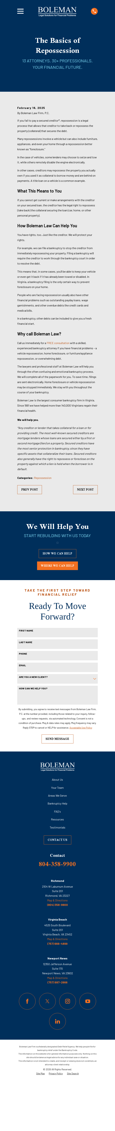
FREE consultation (58, 393)
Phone (23, 703)
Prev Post (29, 539)
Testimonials (57, 877)
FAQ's (57, 861)
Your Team (57, 837)
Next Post (85, 539)
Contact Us (57, 890)
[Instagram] (67, 1051)
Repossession (42, 528)
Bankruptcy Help (57, 853)
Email (22, 715)
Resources (57, 869)
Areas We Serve (57, 845)
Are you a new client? (33, 727)
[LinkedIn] (57, 1071)
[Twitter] (47, 1051)
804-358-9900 (57, 914)
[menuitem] (40, 1124)
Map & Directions (57, 950)
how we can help (57, 603)
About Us (57, 829)
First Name (26, 680)
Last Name (25, 692)
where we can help (57, 616)
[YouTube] (87, 1051)
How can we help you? (33, 738)
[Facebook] (27, 1051)
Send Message (57, 789)
